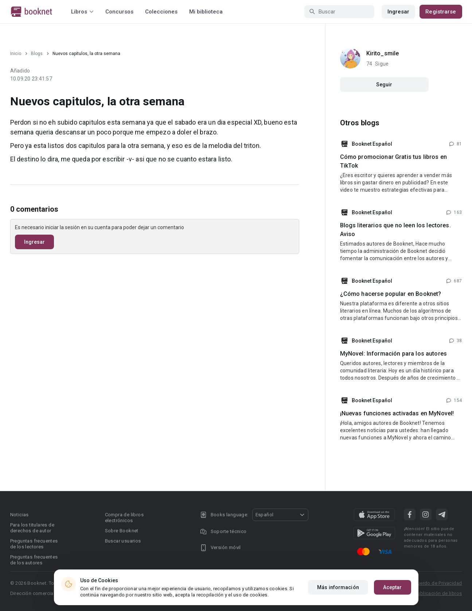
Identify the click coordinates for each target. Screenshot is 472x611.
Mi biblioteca (206, 11)
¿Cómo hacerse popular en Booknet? (390, 293)
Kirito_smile (382, 53)
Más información (338, 587)
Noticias (19, 514)
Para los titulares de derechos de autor (32, 527)
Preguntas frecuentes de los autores (34, 559)
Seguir (384, 84)
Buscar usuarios (123, 541)
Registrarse (440, 11)
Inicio (15, 53)
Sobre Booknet (122, 530)
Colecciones (161, 11)
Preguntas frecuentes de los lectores (34, 543)
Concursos (119, 11)
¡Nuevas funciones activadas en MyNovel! (397, 413)
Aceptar (392, 587)
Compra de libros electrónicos (124, 517)
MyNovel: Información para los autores (393, 353)
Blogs (37, 53)
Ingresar (398, 11)
